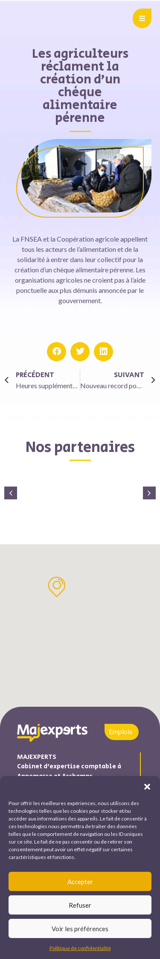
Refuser (80, 905)
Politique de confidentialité (80, 948)
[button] (147, 786)
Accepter (80, 881)
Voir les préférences (80, 928)
